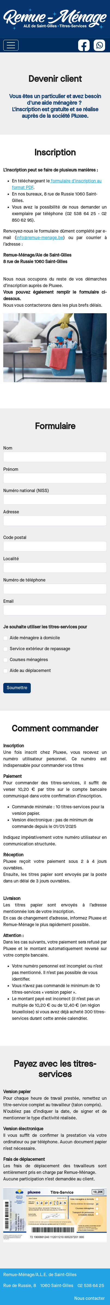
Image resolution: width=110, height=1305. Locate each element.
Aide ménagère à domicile (35, 638)
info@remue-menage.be (39, 237)
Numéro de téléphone (24, 580)
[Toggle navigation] (11, 45)
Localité (11, 559)
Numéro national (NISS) (26, 490)
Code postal (14, 537)
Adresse (11, 512)
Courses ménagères (29, 659)
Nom (7, 448)
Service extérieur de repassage (40, 649)
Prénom (10, 469)
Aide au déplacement (30, 670)
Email (8, 601)
